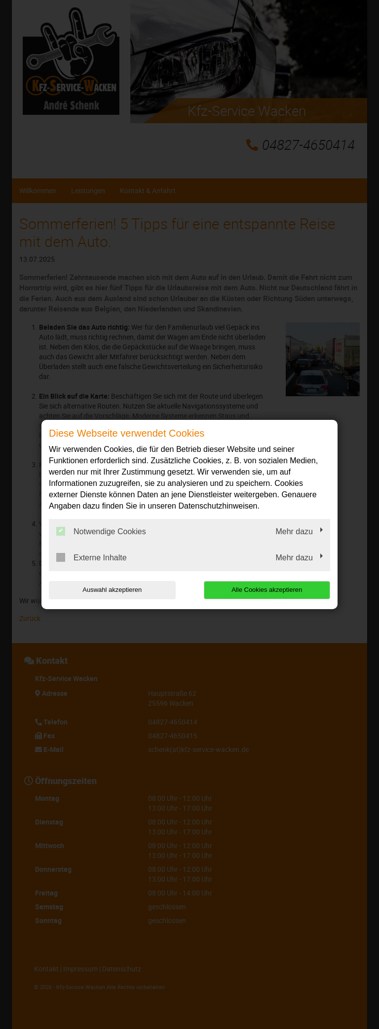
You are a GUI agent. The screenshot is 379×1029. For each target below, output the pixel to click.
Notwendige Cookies (101, 531)
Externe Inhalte (91, 557)
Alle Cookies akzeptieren (266, 589)
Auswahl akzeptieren (112, 589)
